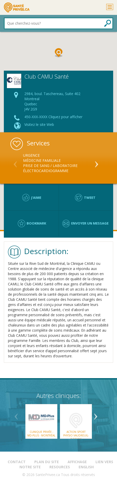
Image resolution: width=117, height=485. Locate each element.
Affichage (77, 461)
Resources (59, 466)
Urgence (31, 155)
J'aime (36, 197)
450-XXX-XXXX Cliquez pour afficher (53, 116)
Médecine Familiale (42, 160)
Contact (17, 461)
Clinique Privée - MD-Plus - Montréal (41, 433)
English (86, 466)
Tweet (89, 197)
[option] (58, 163)
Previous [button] (15, 162)
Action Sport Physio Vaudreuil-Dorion (76, 435)
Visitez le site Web (39, 124)
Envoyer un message (90, 223)
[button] (59, 52)
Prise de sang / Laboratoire (50, 165)
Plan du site (46, 461)
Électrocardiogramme (45, 170)
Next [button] (96, 162)
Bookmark (36, 223)
